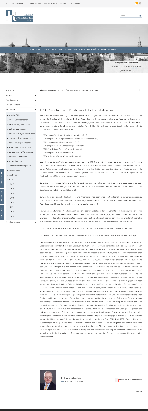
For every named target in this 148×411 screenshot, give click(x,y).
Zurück (139, 392)
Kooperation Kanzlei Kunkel (70, 4)
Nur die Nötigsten (40, 407)
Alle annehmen (15, 407)
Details (27, 407)
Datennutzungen (45, 402)
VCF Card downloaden (74, 382)
